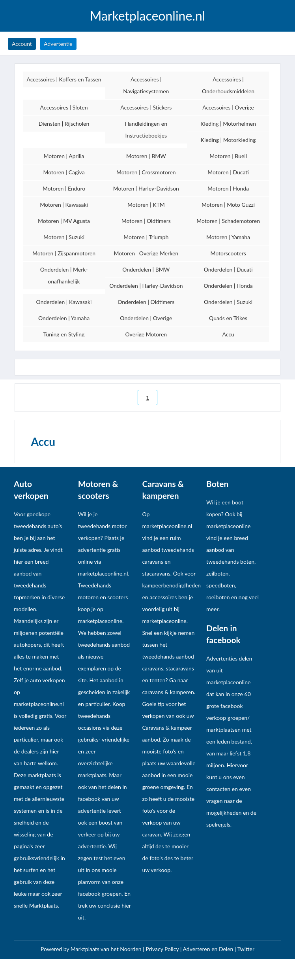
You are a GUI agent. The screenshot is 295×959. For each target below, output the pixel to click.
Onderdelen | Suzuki (228, 301)
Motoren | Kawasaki (64, 204)
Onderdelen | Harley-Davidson (146, 285)
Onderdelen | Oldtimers (146, 301)
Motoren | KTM (146, 204)
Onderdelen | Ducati (228, 269)
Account (22, 43)
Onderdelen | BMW (146, 269)
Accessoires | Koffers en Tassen (63, 79)
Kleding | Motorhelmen (228, 123)
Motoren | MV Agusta (64, 220)
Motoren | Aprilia (63, 156)
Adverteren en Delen (208, 949)
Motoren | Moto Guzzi (228, 204)
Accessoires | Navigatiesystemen (146, 85)
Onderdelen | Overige (146, 318)
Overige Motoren (146, 334)
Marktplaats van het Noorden (107, 949)
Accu (228, 334)
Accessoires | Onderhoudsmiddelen (228, 85)
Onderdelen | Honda (228, 285)
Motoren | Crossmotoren (146, 172)
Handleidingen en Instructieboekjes (146, 129)
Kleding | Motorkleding (228, 139)
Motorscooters (228, 253)
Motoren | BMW (146, 156)
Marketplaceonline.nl (147, 16)
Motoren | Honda (228, 188)
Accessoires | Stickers (146, 107)
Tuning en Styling (64, 334)
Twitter (245, 949)
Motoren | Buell (228, 156)
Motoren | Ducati (228, 172)
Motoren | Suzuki (63, 237)
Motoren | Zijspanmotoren (63, 253)
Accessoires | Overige (228, 107)
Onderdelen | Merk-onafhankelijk (64, 275)
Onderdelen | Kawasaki (64, 301)
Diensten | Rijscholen (64, 123)
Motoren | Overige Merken (146, 253)
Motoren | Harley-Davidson (146, 188)
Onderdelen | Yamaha (64, 318)
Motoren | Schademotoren (228, 220)
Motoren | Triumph (145, 237)
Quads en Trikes (228, 318)
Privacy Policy (163, 949)
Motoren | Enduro (64, 188)
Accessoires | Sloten (64, 107)
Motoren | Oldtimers (146, 220)
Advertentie (58, 43)
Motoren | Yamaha (228, 237)
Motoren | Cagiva (63, 172)
